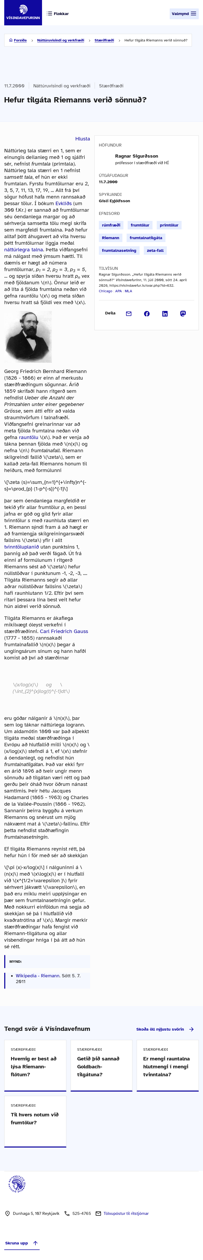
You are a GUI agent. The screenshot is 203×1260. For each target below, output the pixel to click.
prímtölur (169, 225)
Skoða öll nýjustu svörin (165, 1029)
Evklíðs (64, 203)
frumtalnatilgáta (146, 237)
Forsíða (20, 40)
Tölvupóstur (126, 1213)
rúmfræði (111, 225)
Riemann (110, 237)
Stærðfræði (104, 40)
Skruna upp (22, 1243)
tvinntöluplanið (21, 547)
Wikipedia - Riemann (37, 976)
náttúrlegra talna (23, 249)
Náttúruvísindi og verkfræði (60, 40)
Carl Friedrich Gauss (64, 631)
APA (118, 291)
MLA (128, 291)
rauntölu (28, 437)
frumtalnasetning (119, 250)
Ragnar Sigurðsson (136, 156)
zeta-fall (155, 250)
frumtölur (140, 225)
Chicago (105, 291)
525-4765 (81, 1213)
